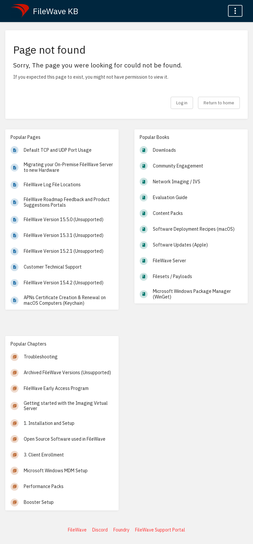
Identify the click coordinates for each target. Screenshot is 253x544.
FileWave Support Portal (160, 530)
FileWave (77, 530)
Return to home (219, 103)
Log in (181, 103)
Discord (100, 530)
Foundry (121, 530)
